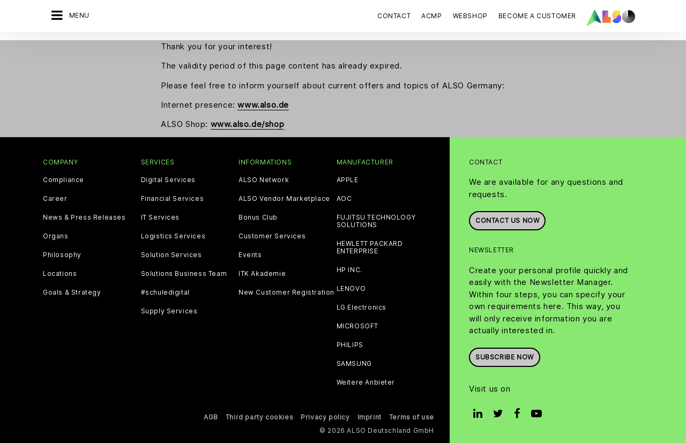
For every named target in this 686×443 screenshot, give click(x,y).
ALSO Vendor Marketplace (284, 198)
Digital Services (168, 180)
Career (55, 198)
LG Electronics (361, 307)
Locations (60, 273)
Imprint (369, 417)
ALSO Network (263, 180)
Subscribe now (504, 357)
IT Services (160, 217)
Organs (56, 236)
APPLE (348, 180)
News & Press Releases (84, 217)
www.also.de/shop (248, 124)
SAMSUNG (354, 363)
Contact (394, 16)
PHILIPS (350, 345)
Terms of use (411, 417)
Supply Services (169, 311)
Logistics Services (173, 236)
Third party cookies (259, 417)
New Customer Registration (286, 292)
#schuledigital (165, 292)
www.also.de (263, 105)
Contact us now (507, 220)
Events (250, 255)
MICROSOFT (357, 326)
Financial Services (172, 198)
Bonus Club (258, 217)
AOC (344, 198)
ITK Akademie (262, 273)
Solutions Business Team (184, 273)
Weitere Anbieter (366, 382)
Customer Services (271, 236)
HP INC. (349, 270)
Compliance (63, 180)
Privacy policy (325, 417)
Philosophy (62, 255)
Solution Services (171, 255)
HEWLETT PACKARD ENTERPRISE (370, 247)
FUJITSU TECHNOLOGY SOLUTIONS (376, 221)
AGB (211, 417)
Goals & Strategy (72, 292)
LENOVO (351, 288)
